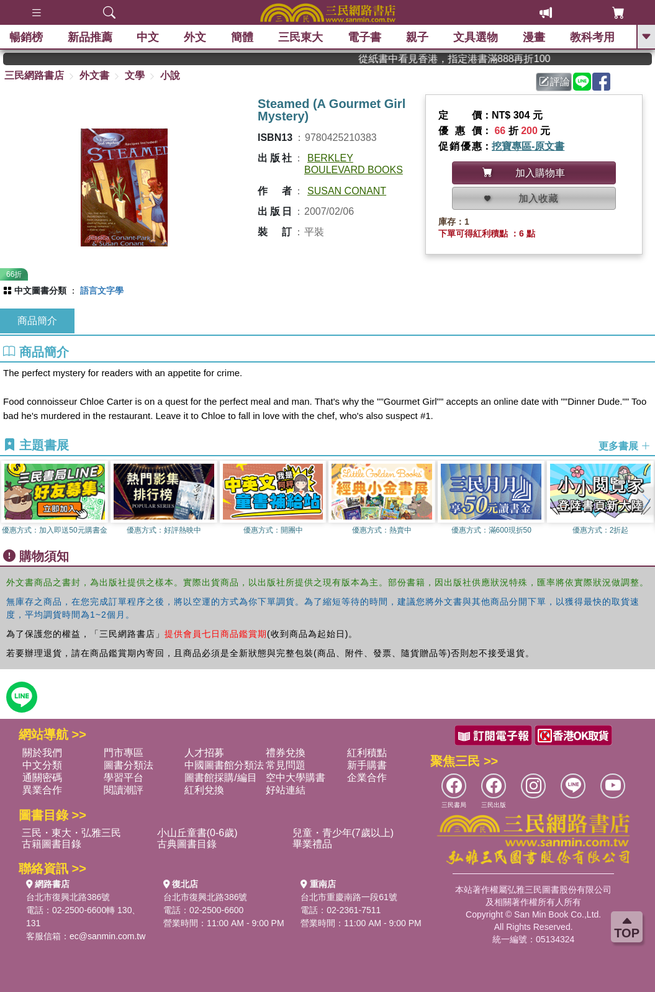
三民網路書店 (34, 75)
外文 (195, 37)
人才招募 (204, 752)
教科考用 (592, 37)
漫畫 (534, 37)
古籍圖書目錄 (51, 844)
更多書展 (625, 446)
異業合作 (42, 790)
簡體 (243, 37)
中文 (148, 37)
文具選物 (475, 37)
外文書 (94, 75)
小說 (170, 75)
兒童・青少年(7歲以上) (343, 832)
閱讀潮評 (123, 790)
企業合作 (367, 777)
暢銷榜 (26, 37)
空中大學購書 (295, 777)
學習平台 (123, 777)
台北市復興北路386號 (68, 897)
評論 (554, 81)
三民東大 (301, 37)
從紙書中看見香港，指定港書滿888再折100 (471, 58)
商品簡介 (37, 320)
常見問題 (285, 765)
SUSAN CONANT (346, 191)
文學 (135, 75)
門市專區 (123, 752)
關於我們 (42, 752)
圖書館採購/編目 (220, 777)
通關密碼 (42, 777)
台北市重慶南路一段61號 (348, 897)
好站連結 (285, 790)
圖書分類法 (128, 765)
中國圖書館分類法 (224, 765)
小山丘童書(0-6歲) (197, 832)
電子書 (364, 37)
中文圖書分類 (40, 290)
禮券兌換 (285, 752)
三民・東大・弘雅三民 (71, 832)
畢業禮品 (312, 844)
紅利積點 (367, 752)
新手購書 (367, 765)
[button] (645, 501)
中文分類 (42, 765)
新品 (90, 37)
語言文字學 (102, 290)
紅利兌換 (204, 790)
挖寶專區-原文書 (528, 146)
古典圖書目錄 (187, 844)
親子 (417, 37)
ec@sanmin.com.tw (107, 936)
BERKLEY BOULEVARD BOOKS (353, 164)
